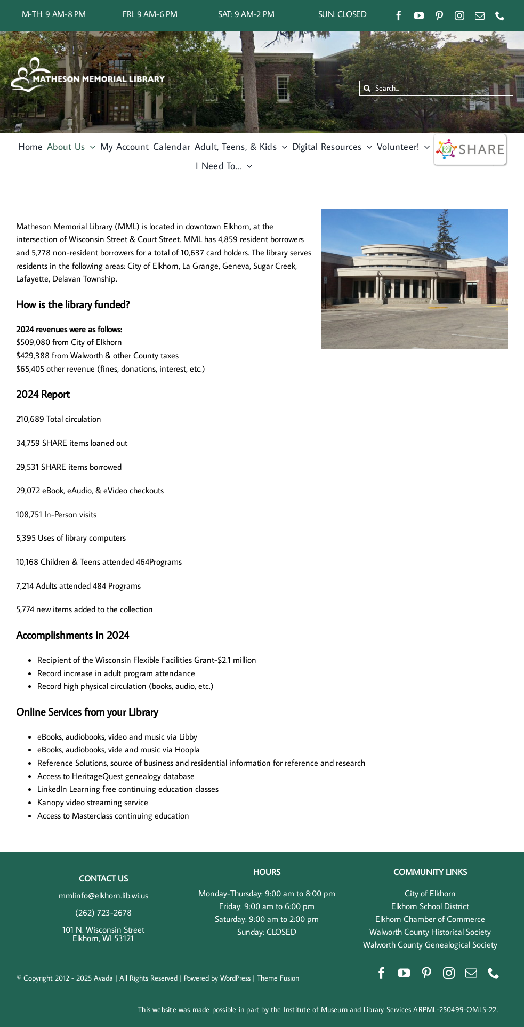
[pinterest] (439, 15)
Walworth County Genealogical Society (430, 944)
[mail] (480, 15)
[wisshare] (470, 137)
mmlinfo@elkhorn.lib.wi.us (103, 895)
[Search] (367, 88)
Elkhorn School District (430, 906)
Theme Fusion (278, 978)
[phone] (500, 15)
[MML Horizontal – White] (88, 61)
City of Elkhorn (430, 893)
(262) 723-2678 (103, 912)
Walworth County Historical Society (430, 931)
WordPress (235, 978)
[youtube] (419, 15)
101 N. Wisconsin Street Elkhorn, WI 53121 (103, 933)
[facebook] (399, 15)
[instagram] (459, 15)
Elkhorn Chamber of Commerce (430, 918)
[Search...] (436, 88)
